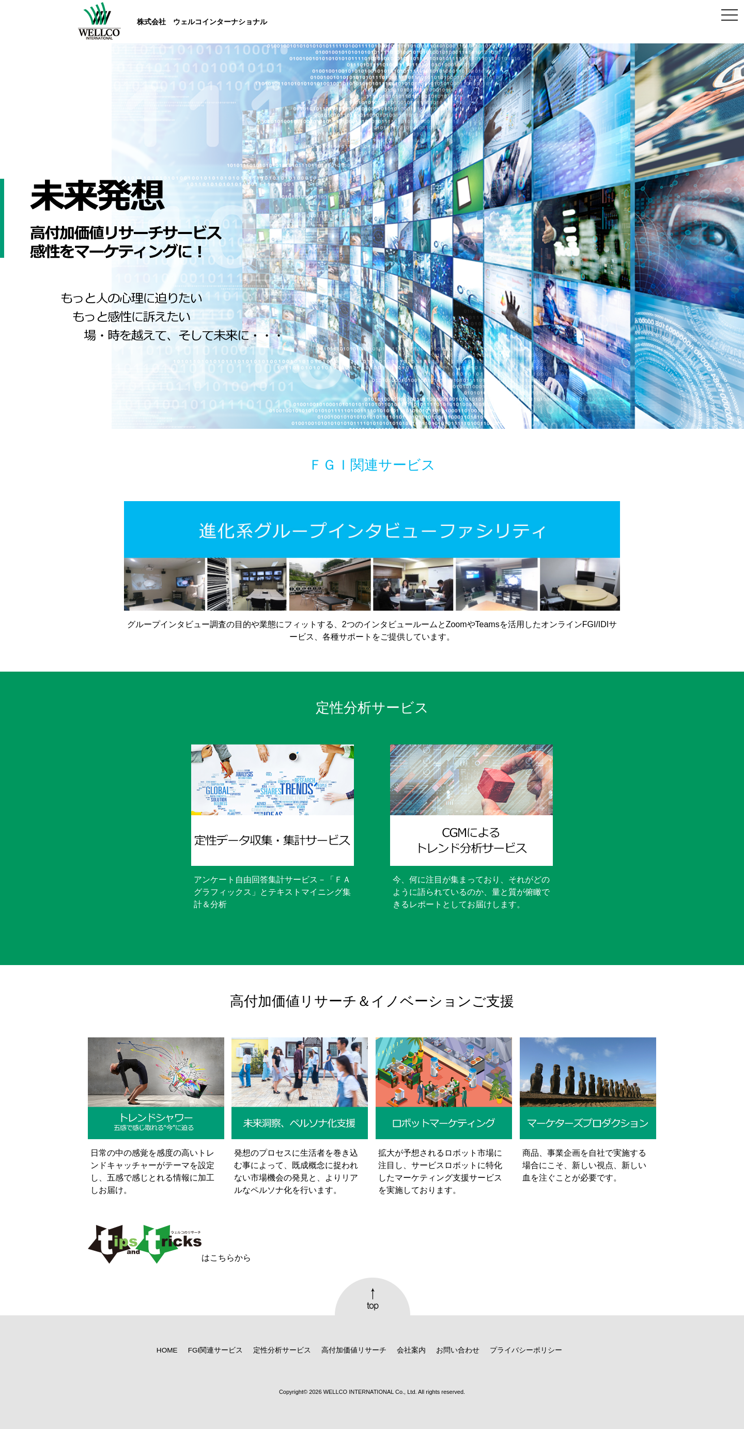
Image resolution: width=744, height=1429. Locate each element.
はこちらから (169, 1244)
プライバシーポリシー (526, 1350)
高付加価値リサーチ (353, 1350)
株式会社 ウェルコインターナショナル (202, 22)
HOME (167, 1350)
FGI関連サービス (215, 1350)
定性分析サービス (282, 1350)
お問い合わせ (457, 1350)
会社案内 (411, 1350)
